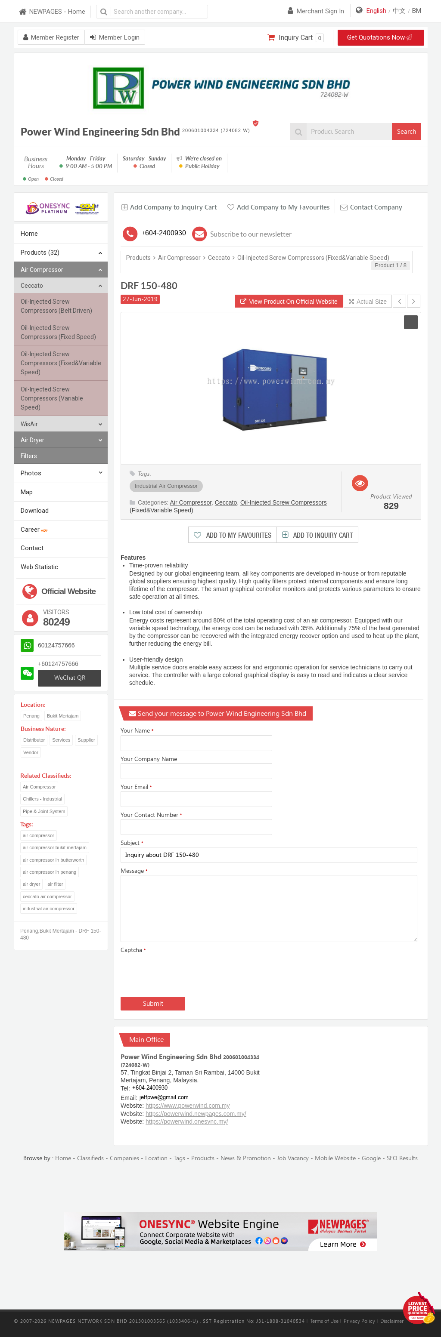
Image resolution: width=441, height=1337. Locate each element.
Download (35, 510)
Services (61, 739)
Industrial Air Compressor (166, 486)
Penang (31, 715)
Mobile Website (335, 1158)
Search (406, 132)
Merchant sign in (316, 11)
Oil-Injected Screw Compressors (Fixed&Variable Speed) (61, 363)
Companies (124, 1158)
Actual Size (368, 301)
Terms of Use (324, 1321)
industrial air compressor (49, 908)
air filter (55, 884)
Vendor (30, 752)
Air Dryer (61, 440)
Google (371, 1158)
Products (138, 257)
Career (34, 529)
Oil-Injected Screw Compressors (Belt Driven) (56, 306)
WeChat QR (69, 677)
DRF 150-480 (149, 285)
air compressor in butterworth (53, 860)
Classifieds (90, 1158)
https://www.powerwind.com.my (188, 1105)
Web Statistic (39, 567)
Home (29, 233)
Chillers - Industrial (42, 798)
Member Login (115, 37)
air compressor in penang (49, 872)
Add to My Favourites (238, 535)
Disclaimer (392, 1321)
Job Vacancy (293, 1158)
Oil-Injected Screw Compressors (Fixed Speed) (58, 332)
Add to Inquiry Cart (322, 535)
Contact (32, 548)
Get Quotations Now (378, 37)
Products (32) (61, 253)
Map (27, 492)
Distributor (34, 739)
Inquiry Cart (295, 38)
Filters (29, 456)
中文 (399, 11)
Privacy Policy (359, 1321)
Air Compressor (61, 269)
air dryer (31, 884)
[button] (411, 322)
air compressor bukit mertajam (55, 847)
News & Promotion (245, 1158)
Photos (31, 473)
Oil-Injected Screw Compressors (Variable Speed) (52, 398)
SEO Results (402, 1158)
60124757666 (56, 645)
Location (156, 1158)
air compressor (38, 835)
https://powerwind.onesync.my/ (187, 1121)
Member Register (51, 37)
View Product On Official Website (289, 301)
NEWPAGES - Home (51, 12)
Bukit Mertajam (62, 715)
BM (416, 11)
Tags (179, 1158)
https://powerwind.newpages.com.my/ (196, 1113)
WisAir (61, 424)
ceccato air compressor (47, 896)
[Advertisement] (220, 1187)
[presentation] (186, 973)
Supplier (86, 739)
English (376, 11)
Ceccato (61, 285)
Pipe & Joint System (44, 811)
